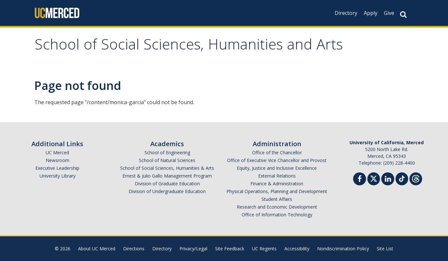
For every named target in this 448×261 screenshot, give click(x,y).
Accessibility (296, 248)
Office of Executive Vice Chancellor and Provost (277, 160)
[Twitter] (373, 178)
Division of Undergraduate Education (167, 191)
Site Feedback (229, 248)
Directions (133, 248)
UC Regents (264, 248)
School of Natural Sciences (167, 160)
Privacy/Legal (193, 248)
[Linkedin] (387, 180)
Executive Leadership (57, 168)
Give (389, 12)
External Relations (277, 176)
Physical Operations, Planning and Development (276, 191)
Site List (385, 248)
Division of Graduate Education (167, 183)
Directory (346, 12)
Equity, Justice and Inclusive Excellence (277, 168)
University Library (57, 176)
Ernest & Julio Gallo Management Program (167, 176)
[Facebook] (359, 180)
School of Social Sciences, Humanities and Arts (189, 46)
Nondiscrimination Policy (343, 248)
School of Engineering (167, 152)
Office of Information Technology (277, 215)
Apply (370, 12)
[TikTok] (402, 178)
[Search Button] (403, 14)
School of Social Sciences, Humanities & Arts (167, 168)
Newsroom (57, 160)
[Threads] (415, 178)
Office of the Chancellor (277, 152)
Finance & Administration (276, 183)
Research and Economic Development (277, 207)
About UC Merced (96, 248)
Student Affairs (276, 199)
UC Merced (57, 152)
